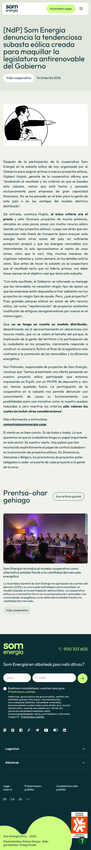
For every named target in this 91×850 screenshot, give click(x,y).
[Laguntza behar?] (82, 841)
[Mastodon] (4, 730)
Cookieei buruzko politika (67, 787)
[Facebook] (20, 730)
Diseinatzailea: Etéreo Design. (22, 841)
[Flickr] (55, 730)
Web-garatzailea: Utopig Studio (26, 843)
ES (5, 799)
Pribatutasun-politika (32, 716)
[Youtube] (46, 730)
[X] (28, 730)
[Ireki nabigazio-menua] (81, 9)
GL (21, 799)
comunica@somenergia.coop (24, 424)
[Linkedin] (64, 730)
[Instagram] (12, 730)
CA (13, 799)
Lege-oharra (7, 787)
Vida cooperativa (18, 78)
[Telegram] (37, 730)
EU (28, 799)
